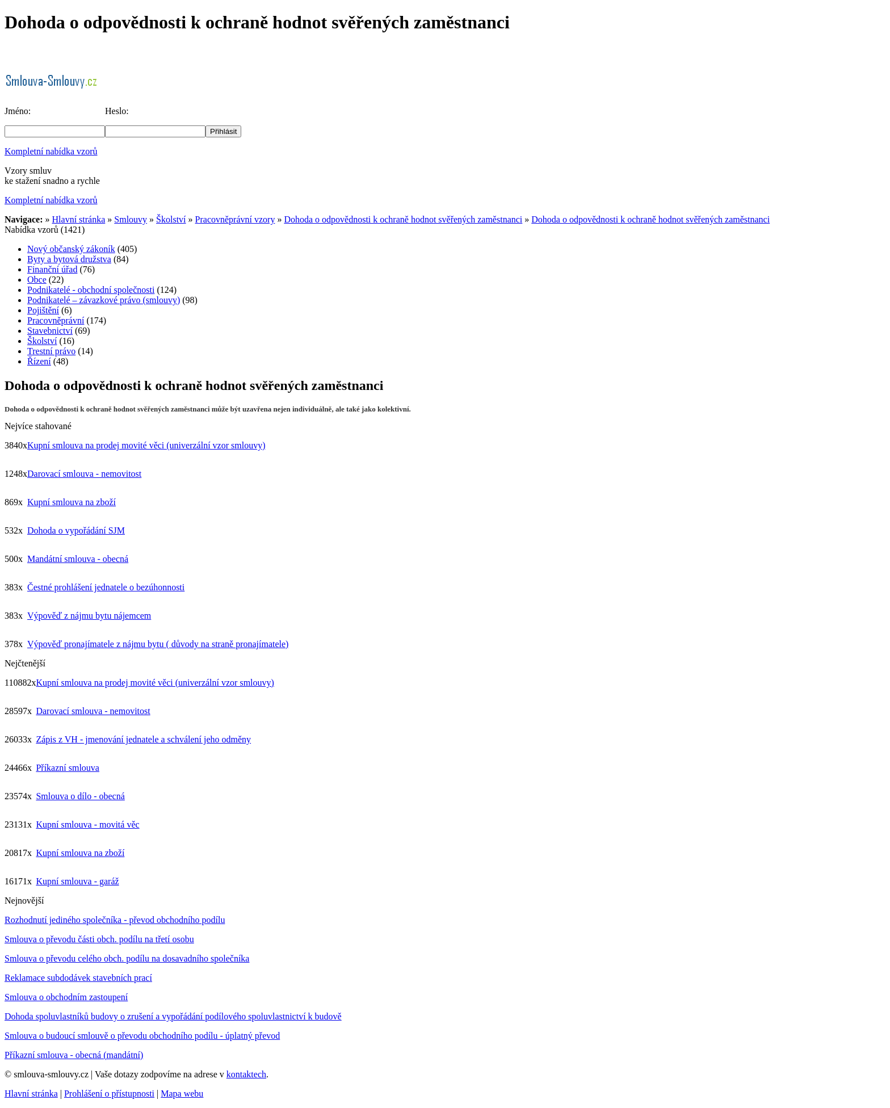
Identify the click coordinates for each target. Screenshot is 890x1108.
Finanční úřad (52, 269)
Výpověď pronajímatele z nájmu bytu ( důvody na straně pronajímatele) (157, 644)
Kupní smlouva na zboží (71, 502)
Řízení (39, 361)
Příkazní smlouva (67, 768)
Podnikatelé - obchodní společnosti (90, 290)
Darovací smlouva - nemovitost (84, 474)
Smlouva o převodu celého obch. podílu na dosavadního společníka (127, 958)
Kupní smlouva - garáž (77, 881)
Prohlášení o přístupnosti (109, 1093)
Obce (37, 279)
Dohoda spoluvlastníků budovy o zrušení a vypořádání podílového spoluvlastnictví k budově (173, 1016)
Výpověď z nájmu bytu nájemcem (89, 615)
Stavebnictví (50, 330)
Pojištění (43, 310)
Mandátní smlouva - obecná (77, 559)
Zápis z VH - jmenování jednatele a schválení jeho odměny (143, 739)
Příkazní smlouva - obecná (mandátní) (74, 1055)
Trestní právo (51, 351)
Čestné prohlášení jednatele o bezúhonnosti (105, 587)
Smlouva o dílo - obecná (80, 796)
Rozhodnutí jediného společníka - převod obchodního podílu (115, 920)
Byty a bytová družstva (69, 259)
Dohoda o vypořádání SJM (76, 530)
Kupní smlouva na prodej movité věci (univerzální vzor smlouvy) (146, 445)
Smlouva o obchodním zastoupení (66, 997)
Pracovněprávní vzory (235, 219)
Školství (171, 219)
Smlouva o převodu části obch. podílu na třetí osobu (99, 939)
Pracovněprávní (55, 320)
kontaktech (246, 1074)
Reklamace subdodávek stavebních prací (78, 978)
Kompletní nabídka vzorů (51, 151)
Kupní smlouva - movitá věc (87, 824)
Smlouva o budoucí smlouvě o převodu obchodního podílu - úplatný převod (142, 1035)
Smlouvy (130, 219)
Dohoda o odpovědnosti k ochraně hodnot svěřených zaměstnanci (403, 219)
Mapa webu (182, 1093)
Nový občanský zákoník (71, 249)
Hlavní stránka (79, 219)
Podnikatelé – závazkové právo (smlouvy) (103, 300)
